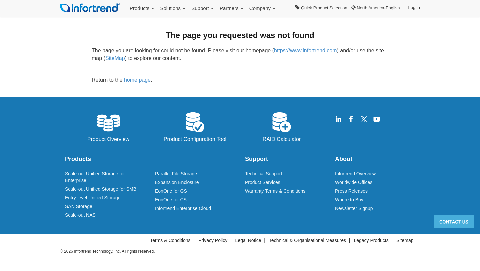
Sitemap (404, 240)
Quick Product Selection (321, 7)
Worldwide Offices (353, 182)
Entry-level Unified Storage (93, 197)
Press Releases (351, 191)
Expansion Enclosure (177, 182)
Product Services (262, 182)
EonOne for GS (171, 191)
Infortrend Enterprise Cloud (183, 208)
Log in (414, 7)
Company (262, 8)
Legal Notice (248, 240)
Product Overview (108, 126)
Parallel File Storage (176, 173)
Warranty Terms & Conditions (275, 191)
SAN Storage (78, 206)
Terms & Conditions (170, 240)
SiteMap (115, 58)
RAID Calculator (282, 126)
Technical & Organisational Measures (307, 240)
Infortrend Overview (355, 173)
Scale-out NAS (80, 215)
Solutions (172, 8)
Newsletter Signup (354, 208)
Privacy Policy (212, 240)
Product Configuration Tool (195, 126)
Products (142, 8)
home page (137, 80)
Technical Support (263, 173)
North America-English (375, 7)
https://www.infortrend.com (305, 50)
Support (202, 8)
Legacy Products (371, 240)
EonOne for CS (171, 199)
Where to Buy (349, 199)
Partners (231, 8)
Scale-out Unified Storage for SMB (100, 189)
